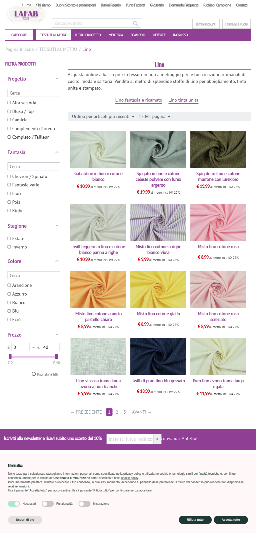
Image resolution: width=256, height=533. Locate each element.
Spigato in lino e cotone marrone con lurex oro (218, 176)
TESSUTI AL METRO (53, 35)
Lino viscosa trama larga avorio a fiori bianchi (98, 383)
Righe (16, 210)
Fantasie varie (23, 185)
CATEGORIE (18, 35)
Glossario (157, 5)
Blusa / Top (21, 111)
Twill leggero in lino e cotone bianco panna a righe (98, 249)
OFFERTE (159, 35)
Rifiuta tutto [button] (195, 519)
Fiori (14, 193)
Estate (16, 238)
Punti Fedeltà (135, 5)
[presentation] (226, 441)
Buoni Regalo (111, 5)
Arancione (20, 285)
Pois (14, 202)
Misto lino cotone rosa (218, 246)
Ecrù (14, 319)
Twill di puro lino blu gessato (158, 381)
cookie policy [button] (129, 478)
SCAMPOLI (137, 35)
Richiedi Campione (217, 5)
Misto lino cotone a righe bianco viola (158, 249)
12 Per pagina (154, 116)
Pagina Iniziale (20, 49)
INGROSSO (180, 35)
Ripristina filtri (48, 374)
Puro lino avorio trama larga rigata (218, 383)
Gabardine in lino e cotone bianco (98, 176)
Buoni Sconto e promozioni (76, 5)
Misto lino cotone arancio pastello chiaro (98, 316)
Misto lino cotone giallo (158, 314)
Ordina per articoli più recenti (103, 116)
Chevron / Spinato (27, 176)
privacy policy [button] (133, 473)
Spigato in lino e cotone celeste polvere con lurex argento (158, 179)
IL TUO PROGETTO (88, 35)
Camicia (18, 120)
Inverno (17, 247)
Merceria (115, 35)
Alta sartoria (22, 103)
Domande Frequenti (183, 5)
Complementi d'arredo (31, 128)
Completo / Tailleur (28, 137)
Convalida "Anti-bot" (180, 438)
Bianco (17, 302)
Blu (13, 311)
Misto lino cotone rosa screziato (218, 316)
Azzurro (17, 294)
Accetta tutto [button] (231, 519)
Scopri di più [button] (25, 519)
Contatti (241, 5)
